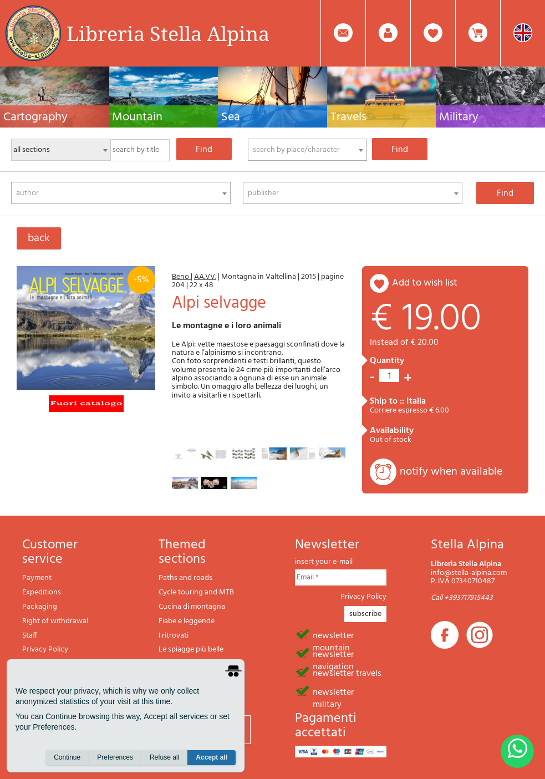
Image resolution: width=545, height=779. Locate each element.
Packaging (39, 607)
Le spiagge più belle (191, 649)
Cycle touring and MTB (196, 592)
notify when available (451, 472)
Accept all (211, 757)
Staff (29, 635)
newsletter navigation (333, 654)
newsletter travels (347, 672)
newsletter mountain (333, 635)
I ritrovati (174, 635)
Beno (181, 277)
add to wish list (424, 283)
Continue (67, 757)
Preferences (115, 757)
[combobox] (307, 150)
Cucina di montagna (192, 607)
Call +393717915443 (462, 598)
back (39, 238)
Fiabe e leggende (187, 621)
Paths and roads (185, 578)
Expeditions (41, 592)
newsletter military (333, 691)
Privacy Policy (45, 649)
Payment (37, 578)
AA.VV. (205, 277)
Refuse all (164, 757)
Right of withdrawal (55, 621)
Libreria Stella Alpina (168, 33)
